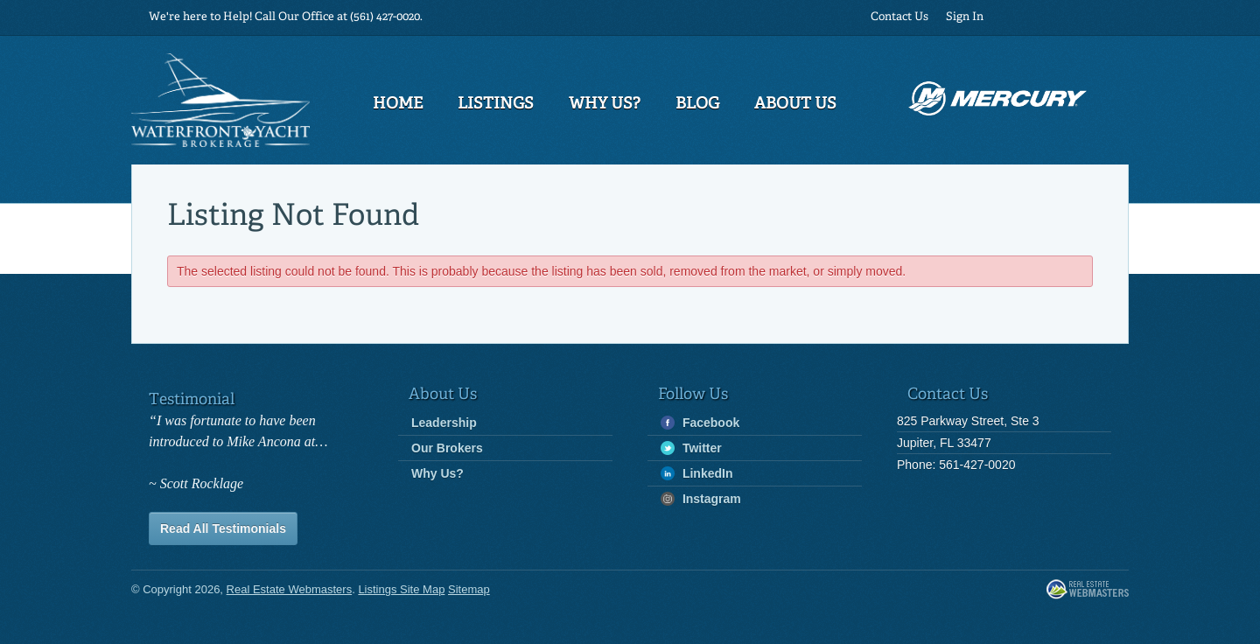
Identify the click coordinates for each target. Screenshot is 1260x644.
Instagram (701, 499)
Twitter (691, 448)
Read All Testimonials (223, 529)
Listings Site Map (401, 589)
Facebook (700, 423)
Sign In (965, 17)
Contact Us (899, 17)
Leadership (444, 423)
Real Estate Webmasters (1087, 590)
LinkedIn (696, 473)
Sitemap (469, 589)
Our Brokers (447, 448)
